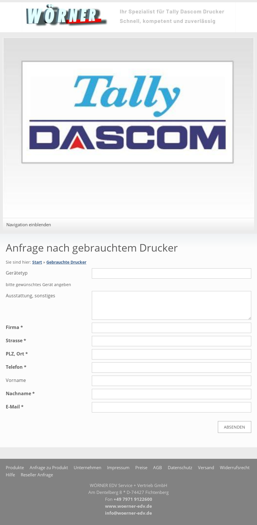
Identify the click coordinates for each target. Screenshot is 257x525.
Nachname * (20, 393)
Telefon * (16, 367)
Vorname (16, 380)
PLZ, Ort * (17, 354)
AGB (157, 467)
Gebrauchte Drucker (66, 262)
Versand (206, 467)
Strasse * (16, 340)
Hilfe (10, 475)
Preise (141, 467)
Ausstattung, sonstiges (30, 295)
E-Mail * (15, 407)
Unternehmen (87, 467)
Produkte (15, 467)
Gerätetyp (17, 273)
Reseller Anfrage (37, 475)
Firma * (14, 327)
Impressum (118, 467)
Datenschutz (180, 467)
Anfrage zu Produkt (49, 467)
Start (37, 262)
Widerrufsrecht (235, 467)
